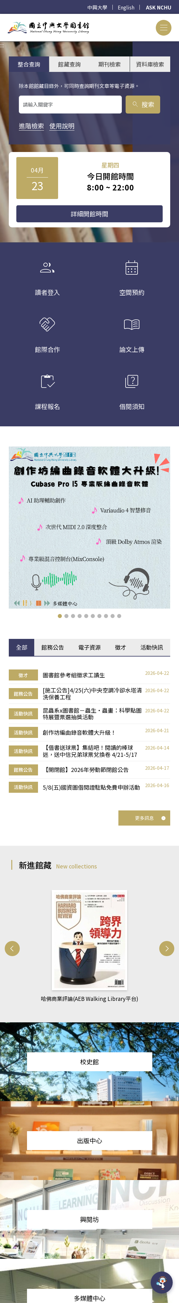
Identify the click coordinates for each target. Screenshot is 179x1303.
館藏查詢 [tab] (69, 64)
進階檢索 (31, 125)
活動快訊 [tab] (151, 647)
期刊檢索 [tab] (109, 64)
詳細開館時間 (89, 213)
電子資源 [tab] (89, 647)
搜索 (143, 104)
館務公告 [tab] (52, 647)
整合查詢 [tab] (29, 64)
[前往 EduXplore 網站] (162, 1283)
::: (2, 17)
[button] (60, 616)
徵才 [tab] (120, 647)
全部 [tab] (21, 647)
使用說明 (61, 125)
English (126, 7)
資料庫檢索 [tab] (150, 64)
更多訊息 (150, 818)
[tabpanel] (89, 731)
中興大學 (97, 7)
